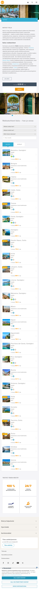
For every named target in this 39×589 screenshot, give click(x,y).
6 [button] (22, 115)
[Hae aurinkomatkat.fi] (32, 2)
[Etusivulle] (2, 2)
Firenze (13, 203)
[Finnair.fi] (6, 568)
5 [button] (20, 115)
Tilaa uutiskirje (8, 545)
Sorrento (14, 407)
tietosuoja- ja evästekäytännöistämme (13, 575)
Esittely (5, 19)
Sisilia (13, 397)
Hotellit (19, 144)
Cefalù (15, 67)
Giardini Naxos (6, 60)
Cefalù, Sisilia (15, 190)
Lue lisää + (7, 78)
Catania (13, 177)
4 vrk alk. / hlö (16, 185)
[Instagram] (8, 563)
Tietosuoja (4, 551)
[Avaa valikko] (36, 2)
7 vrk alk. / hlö (19, 84)
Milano (13, 307)
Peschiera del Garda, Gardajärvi (22, 344)
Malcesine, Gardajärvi (18, 293)
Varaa (19, 89)
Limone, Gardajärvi (17, 280)
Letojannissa (15, 64)
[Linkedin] (23, 563)
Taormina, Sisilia (16, 420)
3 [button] (16, 115)
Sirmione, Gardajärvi (18, 383)
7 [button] (24, 115)
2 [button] (14, 115)
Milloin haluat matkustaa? (10, 134)
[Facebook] (3, 563)
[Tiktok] (13, 563)
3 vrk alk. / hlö (16, 315)
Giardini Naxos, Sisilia (18, 240)
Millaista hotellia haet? (9, 130)
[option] (19, 103)
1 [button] (12, 115)
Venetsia (14, 447)
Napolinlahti (15, 333)
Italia (12, 154)
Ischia (13, 254)
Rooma (13, 370)
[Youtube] (18, 563)
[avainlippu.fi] (37, 568)
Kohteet (8, 144)
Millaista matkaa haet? (9, 126)
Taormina (31, 48)
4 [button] (18, 115)
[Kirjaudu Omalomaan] (28, 2)
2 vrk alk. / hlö (16, 172)
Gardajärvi (14, 230)
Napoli (13, 320)
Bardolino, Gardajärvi (18, 150)
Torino (13, 434)
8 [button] (26, 115)
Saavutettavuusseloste (7, 554)
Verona (13, 460)
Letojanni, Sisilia (16, 267)
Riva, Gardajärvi (16, 357)
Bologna (14, 164)
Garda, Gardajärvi (17, 217)
